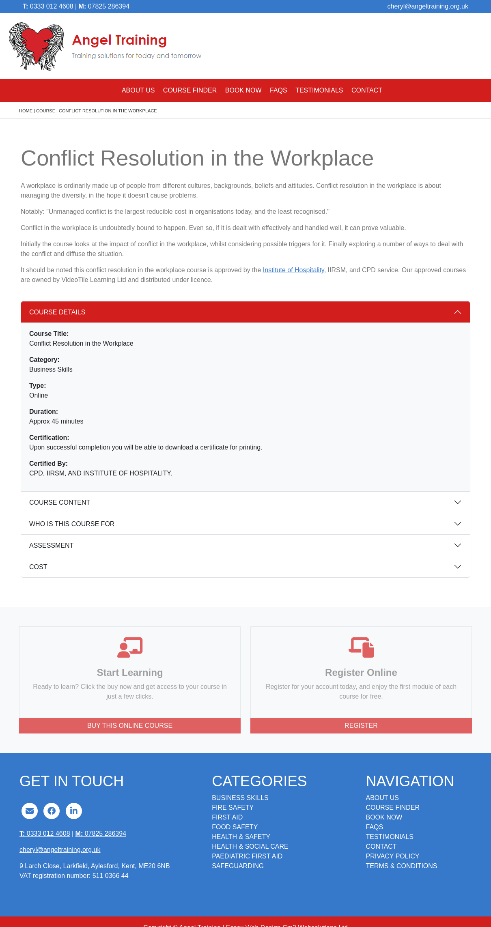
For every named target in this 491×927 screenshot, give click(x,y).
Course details (57, 312)
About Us (138, 90)
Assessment (51, 545)
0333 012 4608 (48, 6)
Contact (366, 90)
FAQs (278, 90)
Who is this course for (71, 523)
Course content (59, 502)
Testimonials (319, 90)
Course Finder (190, 90)
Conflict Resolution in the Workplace (108, 110)
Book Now (243, 90)
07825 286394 (104, 6)
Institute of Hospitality (293, 270)
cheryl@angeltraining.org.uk (428, 6)
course (45, 110)
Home (25, 110)
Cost (38, 567)
